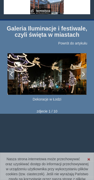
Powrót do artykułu (72, 43)
